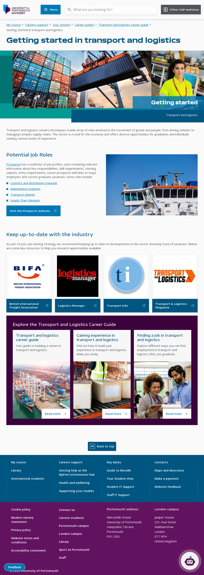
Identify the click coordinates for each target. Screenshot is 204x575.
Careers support (36, 25)
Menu (50, 9)
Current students (71, 518)
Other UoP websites (181, 9)
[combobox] (110, 9)
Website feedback (168, 487)
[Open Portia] (190, 561)
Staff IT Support (118, 495)
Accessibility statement (28, 550)
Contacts (161, 462)
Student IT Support (120, 487)
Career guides (84, 25)
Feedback (14, 567)
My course (13, 25)
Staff (62, 557)
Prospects (13, 164)
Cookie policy (20, 509)
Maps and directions (169, 470)
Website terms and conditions (25, 540)
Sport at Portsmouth (74, 550)
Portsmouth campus (74, 526)
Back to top (102, 446)
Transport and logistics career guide (123, 25)
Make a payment (167, 478)
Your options (61, 25)
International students (27, 478)
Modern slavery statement (22, 519)
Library (16, 470)
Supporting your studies (76, 491)
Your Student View (120, 478)
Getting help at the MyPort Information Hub (77, 472)
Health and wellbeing (74, 483)
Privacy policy (21, 530)
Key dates (114, 462)
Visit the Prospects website (30, 210)
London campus (70, 534)
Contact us (67, 510)
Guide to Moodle (119, 470)
